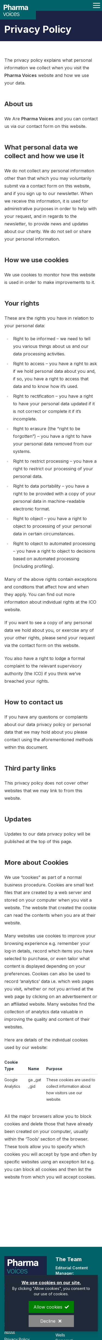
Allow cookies (51, 1307)
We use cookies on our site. (51, 1282)
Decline (51, 1321)
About (9, 1331)
